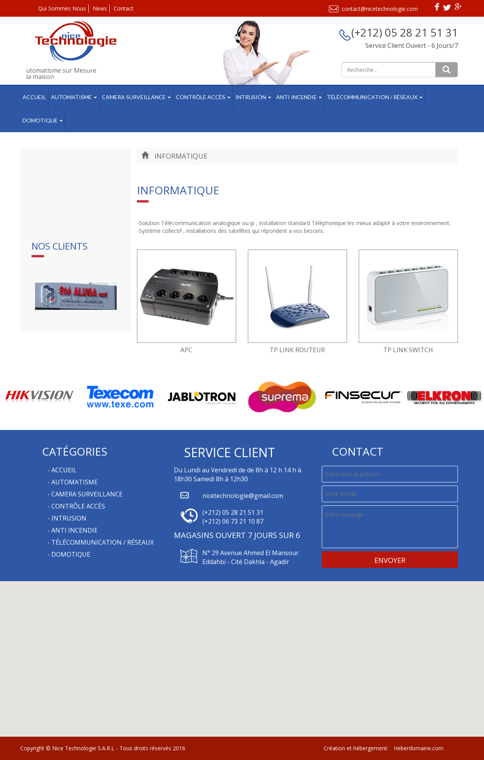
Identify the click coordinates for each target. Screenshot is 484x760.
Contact (123, 8)
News (100, 8)
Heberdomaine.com (419, 748)
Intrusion (253, 97)
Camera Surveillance (136, 97)
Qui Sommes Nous (62, 8)
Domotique (43, 120)
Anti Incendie (299, 97)
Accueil (34, 97)
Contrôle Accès (203, 97)
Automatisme (74, 97)
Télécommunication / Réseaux (375, 97)
